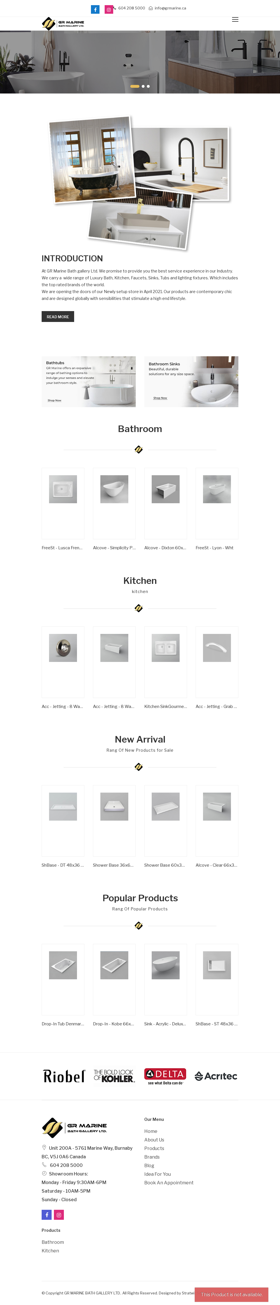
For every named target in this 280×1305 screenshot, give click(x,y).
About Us (154, 1140)
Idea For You (157, 1174)
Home (150, 1131)
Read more (58, 317)
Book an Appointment (169, 1182)
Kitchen (50, 1251)
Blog (149, 1165)
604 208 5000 (129, 8)
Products (154, 1148)
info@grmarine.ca (167, 8)
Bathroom (53, 1242)
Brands (152, 1157)
